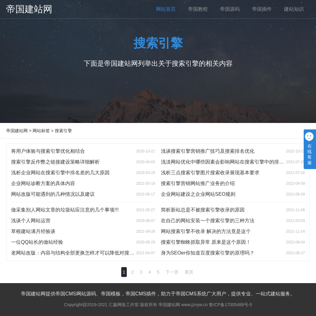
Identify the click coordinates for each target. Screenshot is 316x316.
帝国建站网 (29, 9)
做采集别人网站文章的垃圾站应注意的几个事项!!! (64, 209)
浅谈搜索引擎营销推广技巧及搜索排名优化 (207, 151)
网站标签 (41, 130)
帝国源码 (230, 9)
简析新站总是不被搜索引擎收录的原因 (203, 209)
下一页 (172, 272)
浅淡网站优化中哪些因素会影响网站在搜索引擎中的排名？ (225, 161)
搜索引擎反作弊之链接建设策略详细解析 (55, 161)
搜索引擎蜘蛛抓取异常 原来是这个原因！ (206, 242)
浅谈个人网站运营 (30, 220)
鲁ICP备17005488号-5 (230, 304)
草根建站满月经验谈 (33, 231)
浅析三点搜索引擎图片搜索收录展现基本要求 (210, 172)
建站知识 (294, 9)
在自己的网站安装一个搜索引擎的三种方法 (207, 220)
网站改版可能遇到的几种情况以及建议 (53, 194)
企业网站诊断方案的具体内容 (43, 183)
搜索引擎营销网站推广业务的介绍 (198, 183)
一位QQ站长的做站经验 (37, 242)
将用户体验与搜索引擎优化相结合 (48, 151)
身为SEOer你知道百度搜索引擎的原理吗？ (207, 252)
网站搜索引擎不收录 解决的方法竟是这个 (206, 231)
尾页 (189, 272)
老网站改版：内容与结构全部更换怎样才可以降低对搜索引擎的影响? (86, 252)
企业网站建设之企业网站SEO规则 (198, 194)
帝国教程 (198, 9)
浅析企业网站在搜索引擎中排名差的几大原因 (60, 172)
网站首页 (166, 9)
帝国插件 (262, 9)
